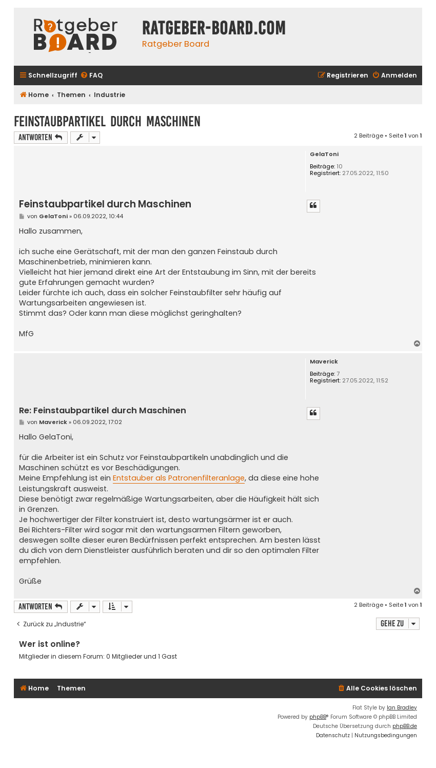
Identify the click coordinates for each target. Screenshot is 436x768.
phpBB (317, 717)
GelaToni (324, 154)
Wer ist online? (49, 644)
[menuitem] (91, 76)
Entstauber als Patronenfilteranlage (179, 478)
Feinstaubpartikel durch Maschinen (107, 121)
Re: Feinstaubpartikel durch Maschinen (102, 411)
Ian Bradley (402, 708)
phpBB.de (404, 726)
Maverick (324, 361)
